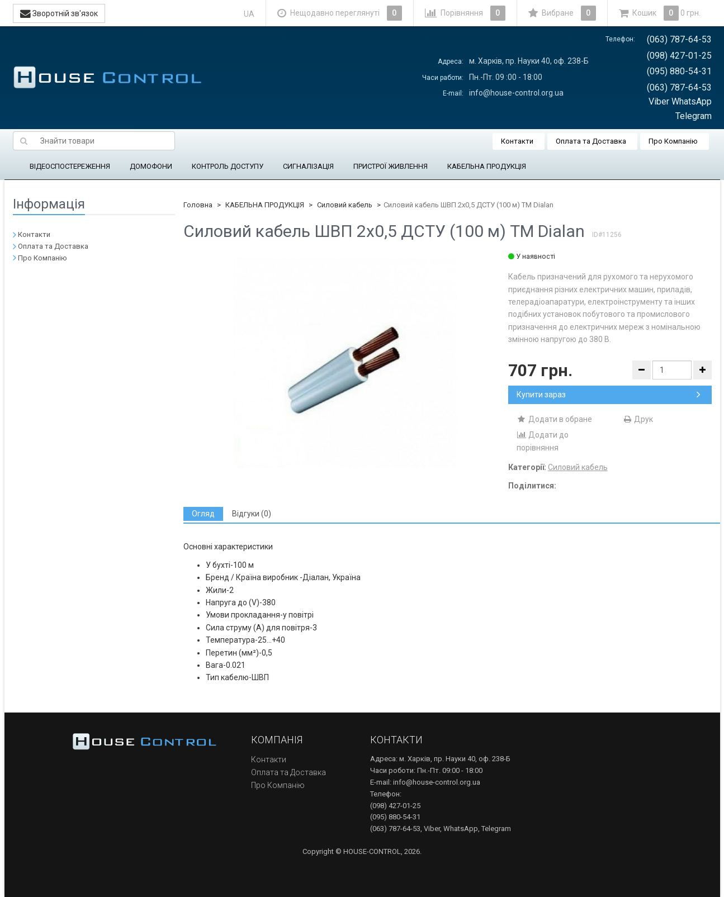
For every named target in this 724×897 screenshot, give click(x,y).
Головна (197, 205)
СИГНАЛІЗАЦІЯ (308, 166)
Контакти (517, 141)
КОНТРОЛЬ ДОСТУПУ (227, 166)
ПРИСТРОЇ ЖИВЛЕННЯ (390, 166)
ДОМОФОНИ (151, 166)
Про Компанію (673, 141)
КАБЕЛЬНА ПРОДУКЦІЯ (486, 166)
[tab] (203, 514)
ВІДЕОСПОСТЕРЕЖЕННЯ (70, 166)
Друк (637, 419)
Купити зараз (609, 394)
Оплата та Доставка (591, 141)
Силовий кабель (344, 205)
